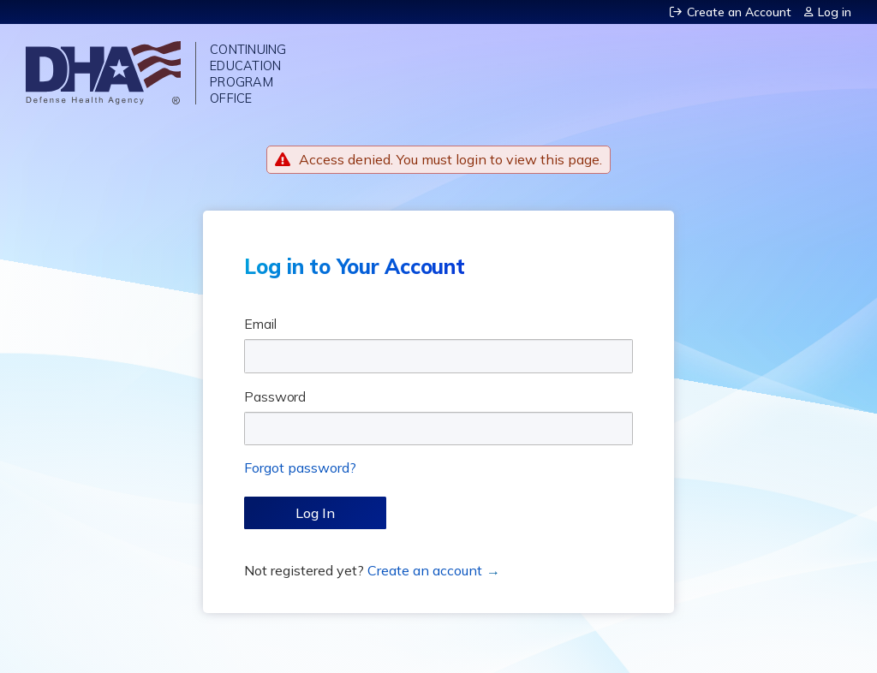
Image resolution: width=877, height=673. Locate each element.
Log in (834, 12)
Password (275, 396)
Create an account (424, 570)
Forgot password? (300, 467)
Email (260, 323)
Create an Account (739, 12)
